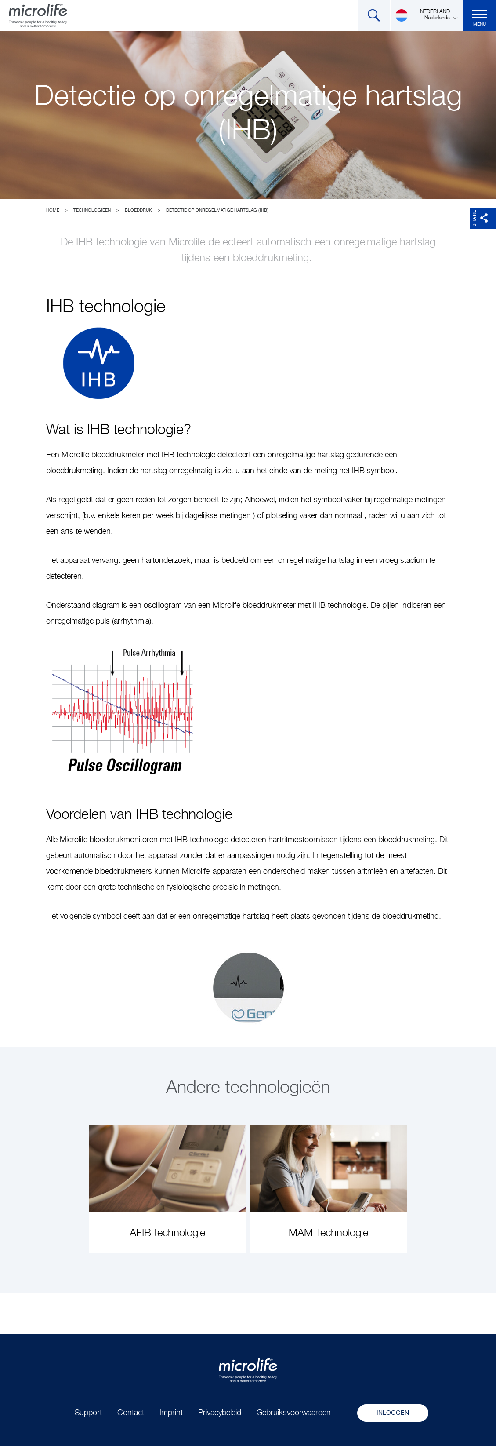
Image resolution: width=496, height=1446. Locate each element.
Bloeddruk (138, 210)
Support (88, 1413)
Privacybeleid (219, 1413)
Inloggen (393, 1413)
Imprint (171, 1413)
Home (52, 210)
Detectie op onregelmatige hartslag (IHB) (217, 210)
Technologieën (92, 210)
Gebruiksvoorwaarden (294, 1413)
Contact (130, 1413)
